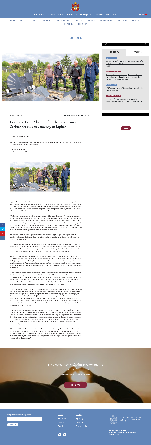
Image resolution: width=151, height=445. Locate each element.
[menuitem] (140, 14)
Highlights (114, 52)
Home (13, 21)
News (23, 21)
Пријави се (12, 424)
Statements (47, 21)
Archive (138, 52)
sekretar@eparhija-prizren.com (119, 430)
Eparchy (78, 21)
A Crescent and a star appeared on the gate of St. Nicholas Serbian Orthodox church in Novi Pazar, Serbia (125, 63)
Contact (91, 21)
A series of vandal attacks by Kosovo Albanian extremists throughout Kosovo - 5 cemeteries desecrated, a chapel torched (124, 77)
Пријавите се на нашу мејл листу (19, 415)
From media (63, 21)
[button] (105, 44)
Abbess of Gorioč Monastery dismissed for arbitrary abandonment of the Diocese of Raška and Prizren (124, 101)
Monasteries (107, 21)
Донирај (75, 385)
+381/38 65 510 (114, 434)
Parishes (136, 21)
